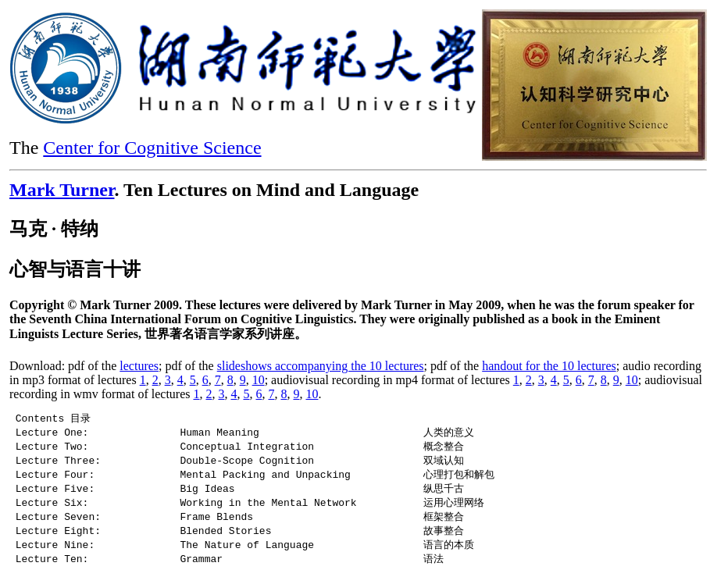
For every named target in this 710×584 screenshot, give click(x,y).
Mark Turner (61, 190)
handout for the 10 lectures (549, 365)
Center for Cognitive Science (152, 147)
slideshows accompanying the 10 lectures (320, 365)
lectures (139, 365)
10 (258, 379)
